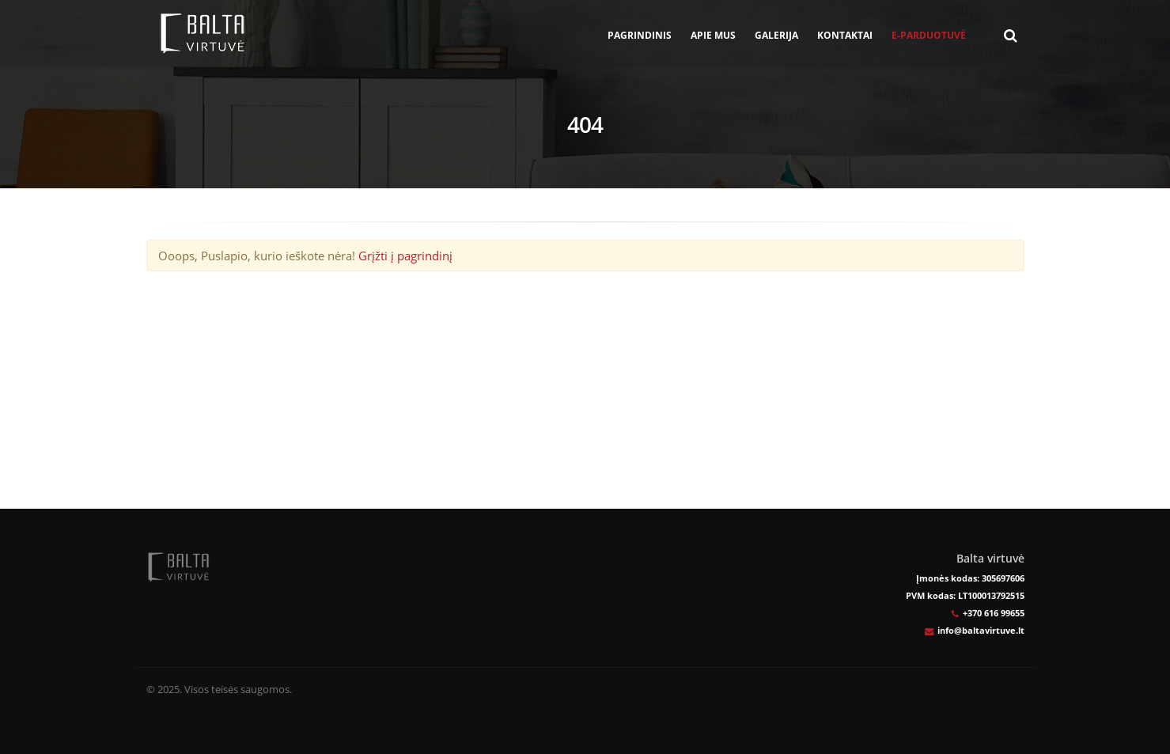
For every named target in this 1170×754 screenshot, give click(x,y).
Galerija (776, 35)
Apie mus (713, 35)
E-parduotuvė (929, 35)
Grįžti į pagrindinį (405, 255)
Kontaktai (845, 35)
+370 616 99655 (993, 613)
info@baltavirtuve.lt (980, 630)
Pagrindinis (640, 35)
